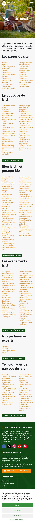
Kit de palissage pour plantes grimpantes (24, 108)
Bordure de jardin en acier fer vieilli (8, 146)
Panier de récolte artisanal (25, 136)
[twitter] (9, 446)
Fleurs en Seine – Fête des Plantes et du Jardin (8, 285)
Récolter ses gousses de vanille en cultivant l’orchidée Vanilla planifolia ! (25, 218)
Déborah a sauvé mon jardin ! (8, 386)
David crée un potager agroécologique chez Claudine (7, 401)
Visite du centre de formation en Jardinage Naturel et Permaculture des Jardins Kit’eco (26, 275)
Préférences (17, 515)
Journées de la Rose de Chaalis (9, 306)
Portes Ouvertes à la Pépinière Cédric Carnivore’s (25, 323)
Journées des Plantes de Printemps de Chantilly (23, 306)
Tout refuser (17, 510)
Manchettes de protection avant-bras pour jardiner (25, 114)
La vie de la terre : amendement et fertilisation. (8, 280)
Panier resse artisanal (23, 132)
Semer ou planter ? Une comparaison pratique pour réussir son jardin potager (8, 187)
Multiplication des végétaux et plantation (8, 293)
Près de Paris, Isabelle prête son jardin (25, 385)
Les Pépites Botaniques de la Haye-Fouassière (8, 274)
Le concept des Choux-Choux (7, 85)
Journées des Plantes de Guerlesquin (6, 299)
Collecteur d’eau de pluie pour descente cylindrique (26, 127)
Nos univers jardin (8, 88)
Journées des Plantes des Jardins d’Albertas (25, 299)
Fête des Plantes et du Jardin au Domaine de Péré (8, 311)
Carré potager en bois (8, 124)
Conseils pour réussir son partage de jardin (8, 75)
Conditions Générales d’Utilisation (23, 75)
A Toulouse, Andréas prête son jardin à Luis (25, 391)
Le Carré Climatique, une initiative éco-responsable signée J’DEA (26, 228)
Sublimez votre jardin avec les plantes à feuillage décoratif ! (25, 190)
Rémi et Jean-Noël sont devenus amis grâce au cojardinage (25, 378)
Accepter (17, 505)
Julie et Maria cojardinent (6, 382)
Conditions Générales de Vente (26, 79)
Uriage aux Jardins (8, 289)
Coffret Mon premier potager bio (7, 141)
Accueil (4, 63)
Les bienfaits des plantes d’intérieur (25, 184)
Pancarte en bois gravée (8, 128)
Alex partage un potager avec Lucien (9, 395)
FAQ (3, 486)
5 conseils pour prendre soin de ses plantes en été (26, 197)
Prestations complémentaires (25, 70)
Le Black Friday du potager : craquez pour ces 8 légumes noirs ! (9, 246)
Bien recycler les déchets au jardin (25, 235)
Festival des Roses (25, 295)
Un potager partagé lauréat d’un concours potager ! (9, 391)
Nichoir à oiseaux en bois (25, 146)
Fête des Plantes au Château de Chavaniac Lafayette (26, 285)
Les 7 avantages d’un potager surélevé (7, 179)
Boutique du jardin (25, 63)
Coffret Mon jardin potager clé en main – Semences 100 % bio (9, 134)
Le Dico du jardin (8, 483)
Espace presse (7, 481)
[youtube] (20, 446)
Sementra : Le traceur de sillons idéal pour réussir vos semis (8, 115)
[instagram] (14, 446)
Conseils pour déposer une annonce (6, 80)
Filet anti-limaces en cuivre (9, 120)
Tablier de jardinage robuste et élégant (26, 118)
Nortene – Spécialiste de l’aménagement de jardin (8, 350)
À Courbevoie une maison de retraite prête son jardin (25, 396)
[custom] (25, 446)
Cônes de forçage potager (8, 150)
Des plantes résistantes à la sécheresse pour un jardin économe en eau (26, 204)
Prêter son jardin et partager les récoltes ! (8, 69)
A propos (5, 65)
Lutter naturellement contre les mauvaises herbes (8, 196)
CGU (3, 488)
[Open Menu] (31, 3)
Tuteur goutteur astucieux (7, 154)
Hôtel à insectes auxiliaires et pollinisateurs (24, 141)
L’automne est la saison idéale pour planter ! (25, 179)
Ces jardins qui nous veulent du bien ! (26, 211)
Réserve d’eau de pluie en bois (25, 122)
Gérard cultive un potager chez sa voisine (25, 408)
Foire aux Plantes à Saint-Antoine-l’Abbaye (25, 317)
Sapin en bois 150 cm (25, 150)
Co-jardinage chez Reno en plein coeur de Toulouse (26, 402)
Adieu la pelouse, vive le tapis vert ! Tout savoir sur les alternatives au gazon (8, 222)
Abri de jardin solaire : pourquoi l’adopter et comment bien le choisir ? (8, 238)
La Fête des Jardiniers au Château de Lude (25, 291)
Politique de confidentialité (16, 519)
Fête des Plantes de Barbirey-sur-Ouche (26, 312)
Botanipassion (7, 303)
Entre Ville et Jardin (25, 281)
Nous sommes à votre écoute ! (24, 66)
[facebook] (4, 446)
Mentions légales (25, 82)
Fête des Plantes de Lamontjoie (8, 316)
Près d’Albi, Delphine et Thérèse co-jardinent (9, 377)
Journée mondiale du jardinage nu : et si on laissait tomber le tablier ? (9, 213)
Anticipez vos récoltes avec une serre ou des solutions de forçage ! (8, 204)
